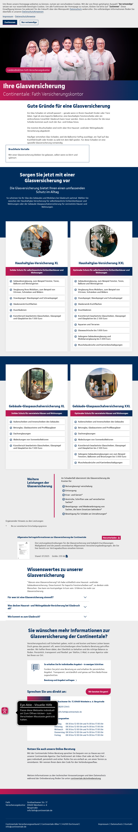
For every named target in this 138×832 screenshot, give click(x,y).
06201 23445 (63, 707)
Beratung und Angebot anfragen (59, 680)
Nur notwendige (29, 22)
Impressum (8, 16)
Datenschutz (76, 9)
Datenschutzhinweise (25, 16)
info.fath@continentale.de (70, 712)
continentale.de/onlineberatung (86, 778)
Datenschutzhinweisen (33, 11)
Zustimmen (9, 22)
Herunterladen (110, 537)
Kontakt (128, 824)
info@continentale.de (16, 826)
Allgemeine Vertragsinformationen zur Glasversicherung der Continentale (51, 537)
